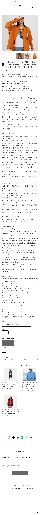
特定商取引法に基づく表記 (25, 485)
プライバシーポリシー (13, 485)
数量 (3, 329)
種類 (3, 321)
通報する (14, 353)
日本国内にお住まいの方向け (8, 347)
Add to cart (7, 343)
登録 (20, 473)
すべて (5, 359)
